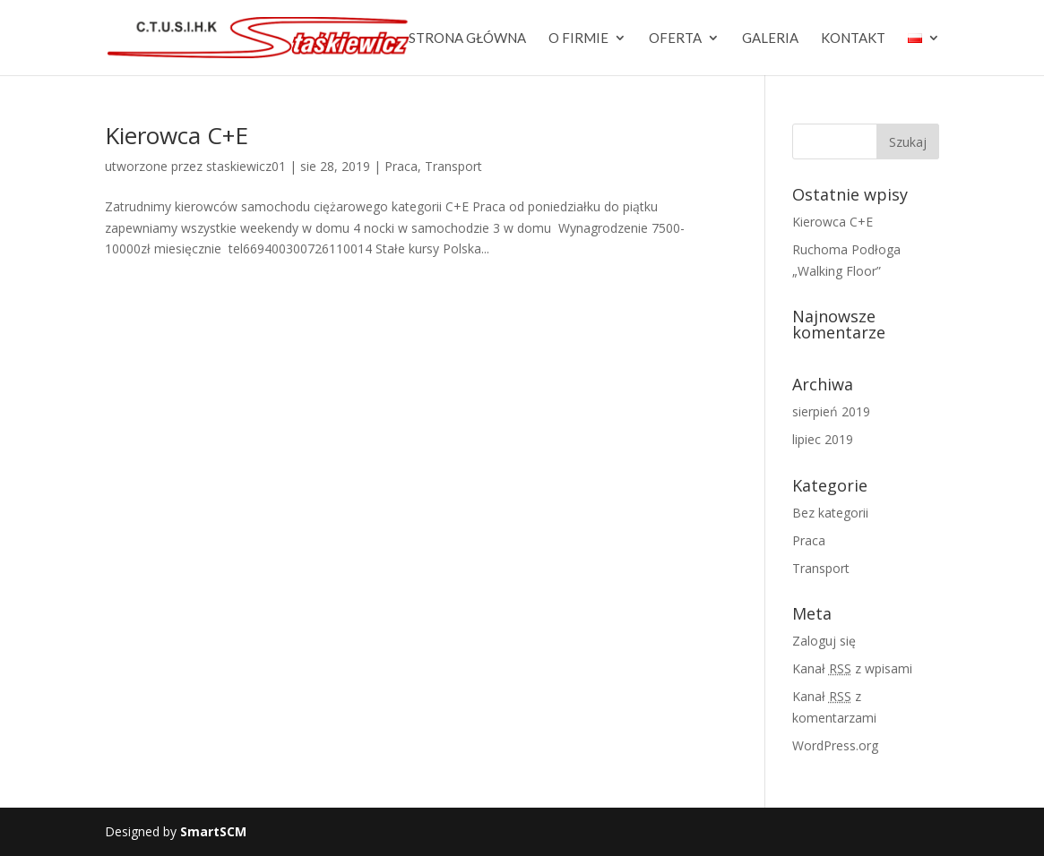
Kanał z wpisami (852, 668)
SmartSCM (213, 831)
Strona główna (467, 38)
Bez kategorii (830, 512)
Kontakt (853, 38)
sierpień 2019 (831, 411)
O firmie (578, 38)
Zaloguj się (824, 640)
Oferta (675, 38)
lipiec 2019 (822, 439)
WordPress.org (835, 745)
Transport (453, 166)
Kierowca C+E (176, 135)
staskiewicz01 (246, 166)
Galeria (770, 38)
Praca (401, 166)
